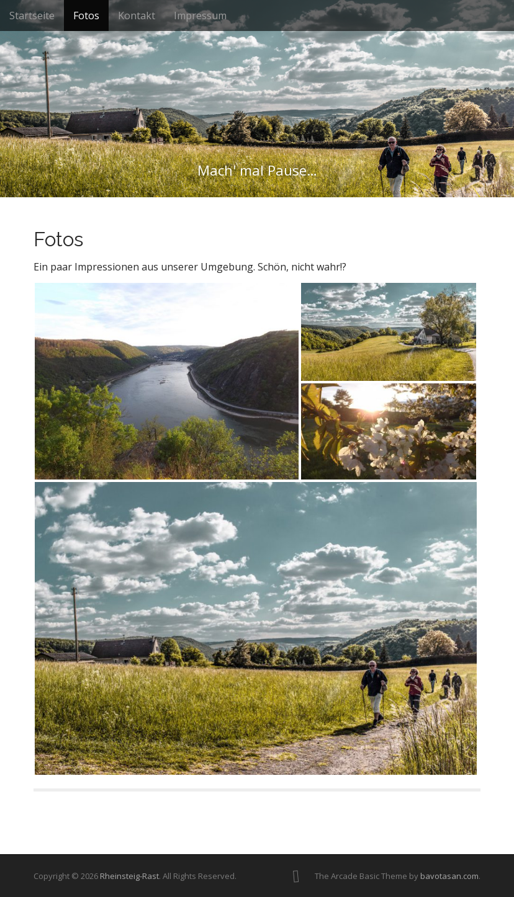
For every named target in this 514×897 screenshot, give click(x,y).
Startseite (32, 15)
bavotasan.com (449, 875)
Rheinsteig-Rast (129, 875)
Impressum (200, 15)
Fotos (86, 15)
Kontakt (136, 15)
